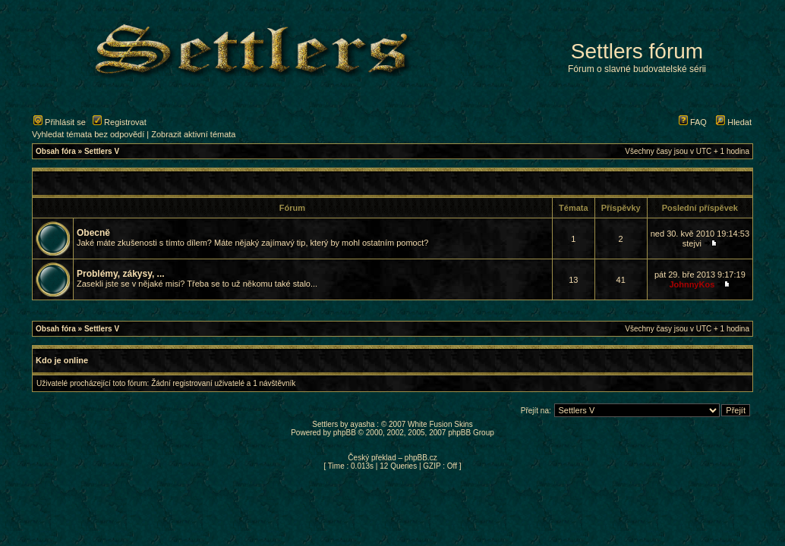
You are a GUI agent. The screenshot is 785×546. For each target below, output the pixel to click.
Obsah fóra (56, 151)
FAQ (693, 122)
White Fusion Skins (440, 424)
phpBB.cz (421, 457)
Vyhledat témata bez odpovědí (88, 134)
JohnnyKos (691, 284)
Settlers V (101, 151)
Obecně (93, 233)
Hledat (734, 122)
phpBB (344, 432)
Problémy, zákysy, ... (121, 273)
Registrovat (120, 122)
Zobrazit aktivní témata (193, 134)
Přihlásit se (59, 122)
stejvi (692, 243)
